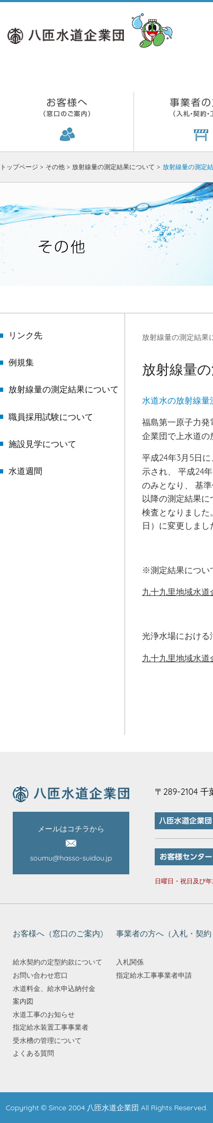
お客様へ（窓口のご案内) (67, 121)
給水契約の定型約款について (57, 962)
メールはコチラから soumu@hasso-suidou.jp (71, 843)
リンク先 (25, 335)
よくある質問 (33, 1053)
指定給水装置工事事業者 (50, 1027)
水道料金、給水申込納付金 (54, 988)
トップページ (19, 167)
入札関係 (130, 962)
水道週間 (25, 471)
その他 (55, 167)
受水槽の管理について (47, 1040)
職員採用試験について (50, 417)
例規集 (21, 362)
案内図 (23, 1001)
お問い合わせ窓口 (40, 975)
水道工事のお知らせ (44, 1014)
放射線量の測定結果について (113, 167)
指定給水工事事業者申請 (154, 975)
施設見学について (42, 444)
